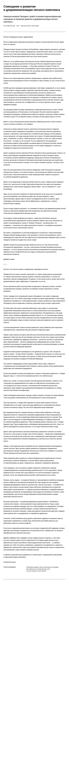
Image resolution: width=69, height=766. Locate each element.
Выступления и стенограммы (51, 567)
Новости (41, 567)
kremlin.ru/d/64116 (41, 571)
